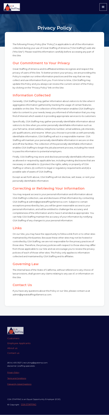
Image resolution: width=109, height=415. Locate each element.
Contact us (13, 356)
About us (12, 351)
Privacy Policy (13, 375)
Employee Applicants (18, 346)
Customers (13, 341)
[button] (103, 7)
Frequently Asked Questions (19, 387)
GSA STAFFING (28, 407)
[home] (11, 7)
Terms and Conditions (16, 381)
